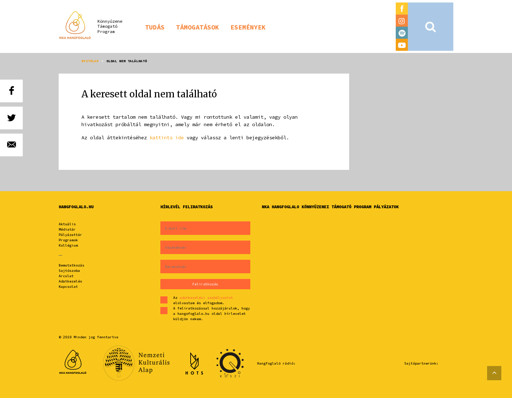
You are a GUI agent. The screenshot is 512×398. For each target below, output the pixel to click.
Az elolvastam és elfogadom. (203, 300)
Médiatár (67, 229)
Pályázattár (70, 234)
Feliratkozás (205, 284)
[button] (155, 27)
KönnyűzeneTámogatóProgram (109, 26)
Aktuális (67, 224)
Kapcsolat (68, 286)
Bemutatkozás (71, 265)
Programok (68, 240)
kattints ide (167, 137)
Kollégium (68, 245)
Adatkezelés (70, 281)
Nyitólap (89, 61)
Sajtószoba (69, 270)
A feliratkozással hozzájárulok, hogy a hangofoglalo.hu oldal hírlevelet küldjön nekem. (211, 313)
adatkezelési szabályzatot (206, 297)
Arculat (66, 276)
